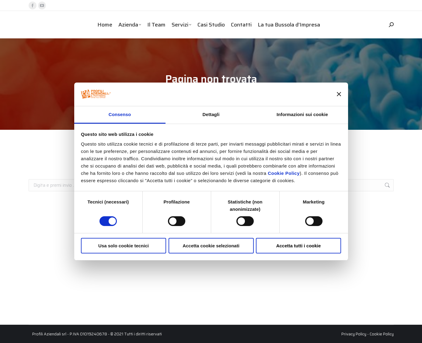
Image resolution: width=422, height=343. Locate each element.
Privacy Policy (353, 334)
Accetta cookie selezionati (211, 245)
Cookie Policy (284, 173)
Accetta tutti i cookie (298, 245)
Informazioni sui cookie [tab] (302, 114)
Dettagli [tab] (211, 114)
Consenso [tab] (120, 114)
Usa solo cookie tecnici (123, 245)
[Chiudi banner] (339, 94)
